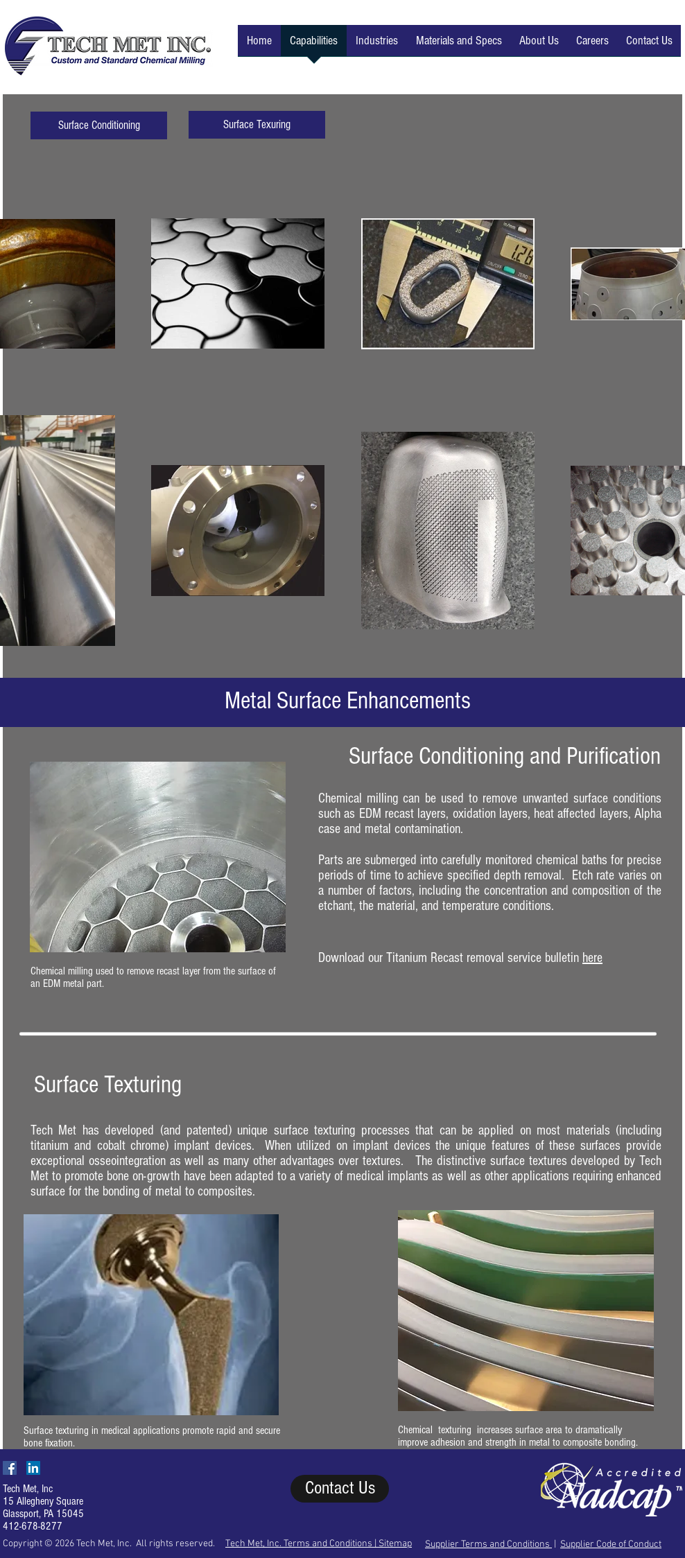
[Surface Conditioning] (99, 125)
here (592, 957)
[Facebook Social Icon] (10, 1468)
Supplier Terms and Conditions (488, 1544)
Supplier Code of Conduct (610, 1544)
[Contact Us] (340, 1489)
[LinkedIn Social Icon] (33, 1468)
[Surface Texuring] (257, 125)
